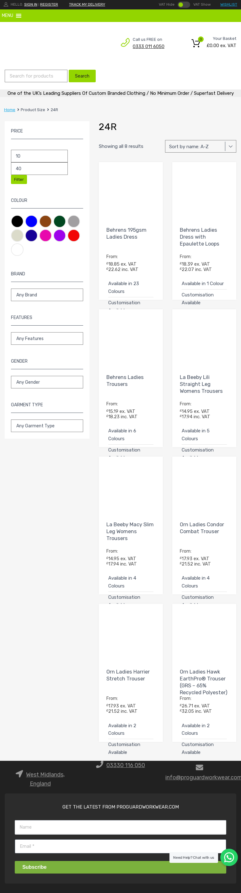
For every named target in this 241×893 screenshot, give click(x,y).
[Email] (120, 846)
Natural (17, 235)
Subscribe (34, 867)
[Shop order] (200, 146)
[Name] (120, 827)
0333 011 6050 (148, 46)
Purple (59, 235)
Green (59, 221)
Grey (73, 221)
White (17, 249)
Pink (45, 235)
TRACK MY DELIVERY (87, 4)
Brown (45, 221)
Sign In (30, 4)
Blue (31, 221)
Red (73, 235)
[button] (7, 15)
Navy (31, 235)
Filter (19, 179)
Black (17, 221)
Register (49, 4)
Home (9, 109)
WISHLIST (228, 4)
